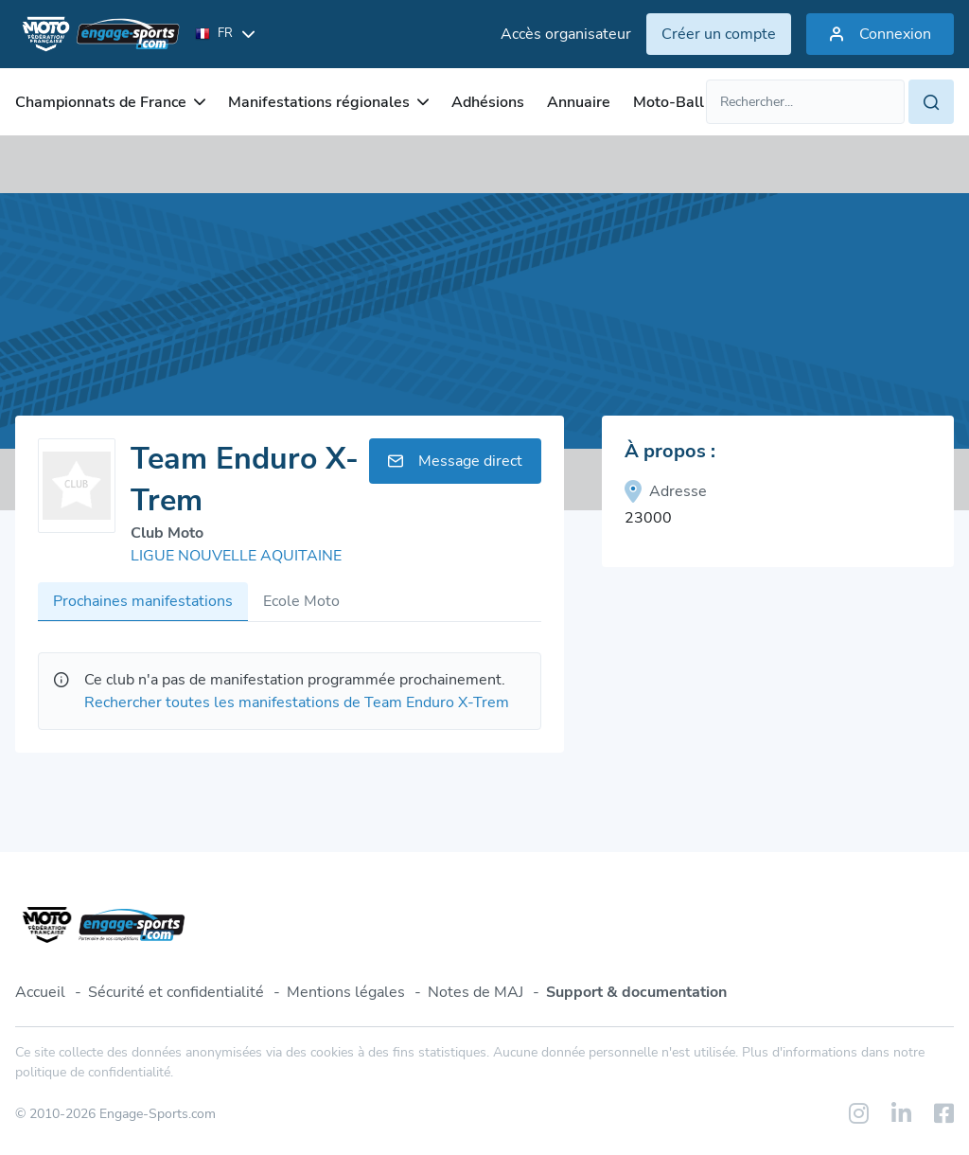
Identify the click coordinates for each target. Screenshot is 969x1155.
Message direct (455, 461)
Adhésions (487, 102)
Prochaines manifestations (143, 601)
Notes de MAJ (475, 992)
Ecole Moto (301, 601)
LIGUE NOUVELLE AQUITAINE (236, 555)
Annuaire (578, 102)
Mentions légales (346, 992)
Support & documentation (636, 992)
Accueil (40, 992)
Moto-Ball (668, 102)
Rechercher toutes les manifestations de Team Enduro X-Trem (296, 702)
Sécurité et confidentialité (176, 992)
